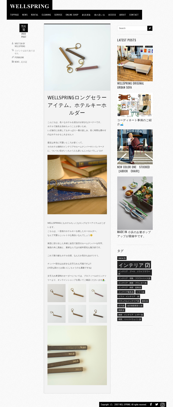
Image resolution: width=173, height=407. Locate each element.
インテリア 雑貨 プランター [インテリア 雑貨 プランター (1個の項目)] (132, 282)
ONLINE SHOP (72, 14)
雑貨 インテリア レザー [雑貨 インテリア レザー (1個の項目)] (130, 314)
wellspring (20, 46)
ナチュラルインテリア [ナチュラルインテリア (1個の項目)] (128, 300)
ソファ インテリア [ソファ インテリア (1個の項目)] (128, 296)
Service (58, 14)
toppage (14, 14)
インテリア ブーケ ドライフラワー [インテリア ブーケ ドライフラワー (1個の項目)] (134, 272)
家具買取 (86, 14)
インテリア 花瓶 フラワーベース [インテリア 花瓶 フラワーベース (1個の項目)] (134, 278)
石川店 (24, 61)
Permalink (19, 57)
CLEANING (46, 14)
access (112, 14)
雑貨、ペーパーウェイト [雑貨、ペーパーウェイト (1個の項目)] (129, 319)
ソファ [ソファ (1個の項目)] (140, 291)
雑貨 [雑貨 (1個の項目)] (121, 310)
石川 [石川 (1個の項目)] (121, 305)
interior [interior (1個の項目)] (121, 258)
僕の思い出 (99, 14)
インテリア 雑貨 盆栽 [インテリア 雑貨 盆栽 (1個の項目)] (129, 287)
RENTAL (34, 14)
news (25, 14)
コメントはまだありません (25, 52)
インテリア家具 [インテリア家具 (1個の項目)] (125, 291)
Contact (134, 14)
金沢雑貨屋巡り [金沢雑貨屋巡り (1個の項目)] (134, 305)
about (122, 14)
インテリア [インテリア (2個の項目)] (134, 264)
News (17, 61)
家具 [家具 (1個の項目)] (145, 300)
